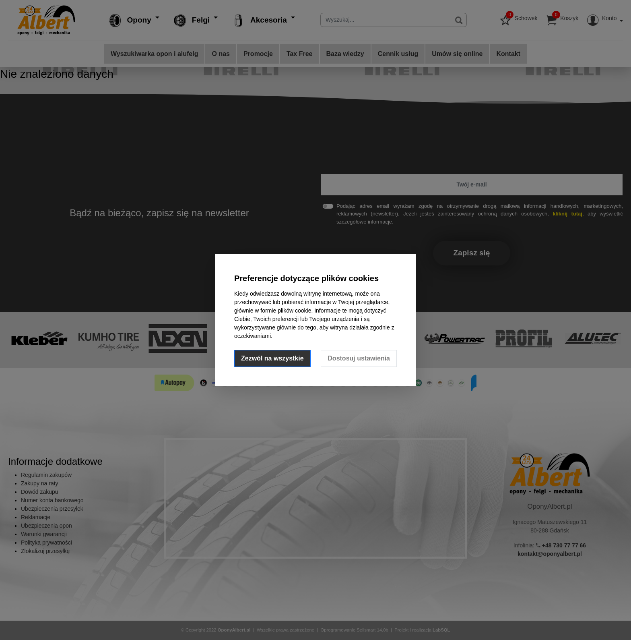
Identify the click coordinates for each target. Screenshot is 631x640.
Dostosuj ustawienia (359, 358)
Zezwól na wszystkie (272, 358)
